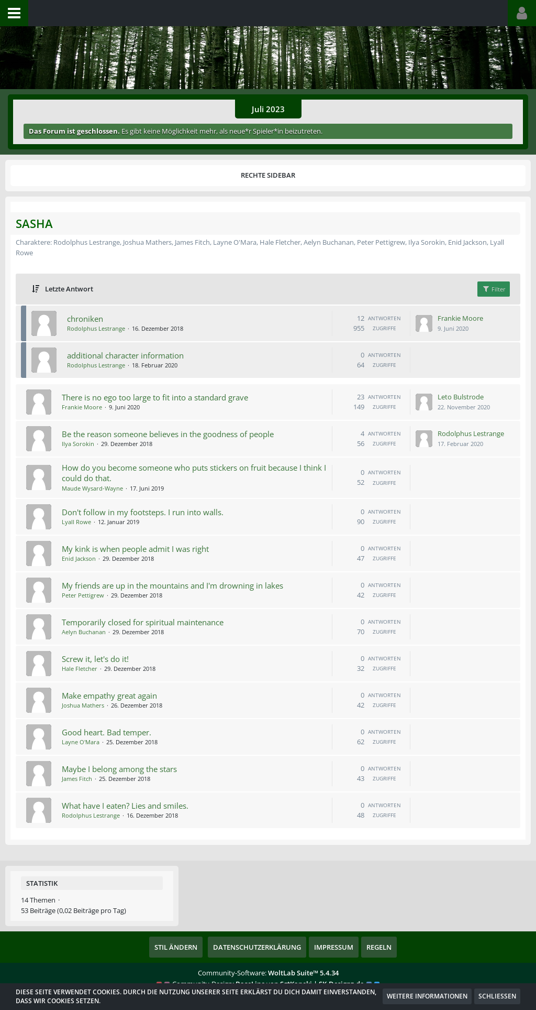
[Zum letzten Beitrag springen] (424, 323)
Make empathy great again (109, 695)
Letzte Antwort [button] (69, 289)
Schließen (497, 996)
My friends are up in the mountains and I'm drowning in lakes (172, 585)
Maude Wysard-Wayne (92, 488)
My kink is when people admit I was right (135, 549)
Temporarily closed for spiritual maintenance (143, 622)
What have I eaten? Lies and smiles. (125, 805)
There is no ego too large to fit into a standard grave (155, 397)
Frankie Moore (460, 318)
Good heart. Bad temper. (106, 732)
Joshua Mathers (83, 705)
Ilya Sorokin (78, 444)
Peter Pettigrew (83, 595)
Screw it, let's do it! (95, 659)
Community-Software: (268, 973)
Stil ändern (175, 947)
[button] (14, 13)
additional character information (125, 355)
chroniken (85, 318)
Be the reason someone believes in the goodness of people (168, 434)
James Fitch (77, 779)
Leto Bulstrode (461, 396)
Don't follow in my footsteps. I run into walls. (143, 512)
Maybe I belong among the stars (119, 769)
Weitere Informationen (427, 996)
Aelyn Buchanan (84, 632)
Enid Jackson (79, 558)
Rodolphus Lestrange (96, 328)
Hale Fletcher (79, 668)
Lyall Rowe (76, 522)
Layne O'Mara (80, 742)
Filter (494, 289)
